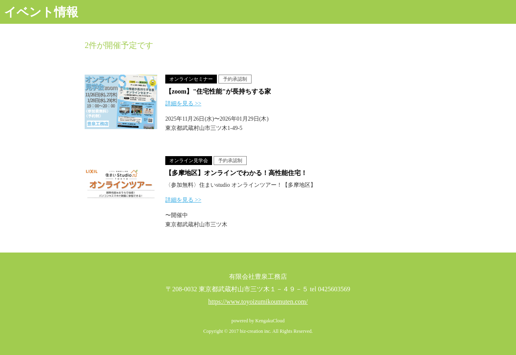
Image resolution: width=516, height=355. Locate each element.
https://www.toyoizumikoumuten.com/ (258, 301)
